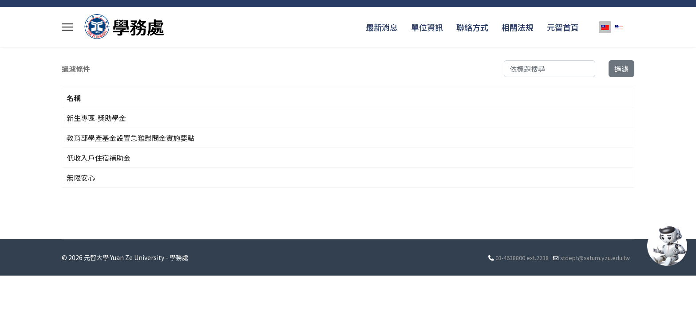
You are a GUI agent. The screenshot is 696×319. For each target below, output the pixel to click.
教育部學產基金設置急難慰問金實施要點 (130, 137)
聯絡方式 (472, 27)
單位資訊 (427, 27)
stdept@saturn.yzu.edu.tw (595, 257)
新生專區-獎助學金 (96, 118)
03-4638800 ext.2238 (522, 257)
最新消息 (382, 27)
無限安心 (81, 177)
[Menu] (67, 27)
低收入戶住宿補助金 (98, 157)
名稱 (74, 98)
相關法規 (518, 27)
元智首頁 (563, 27)
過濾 (621, 68)
